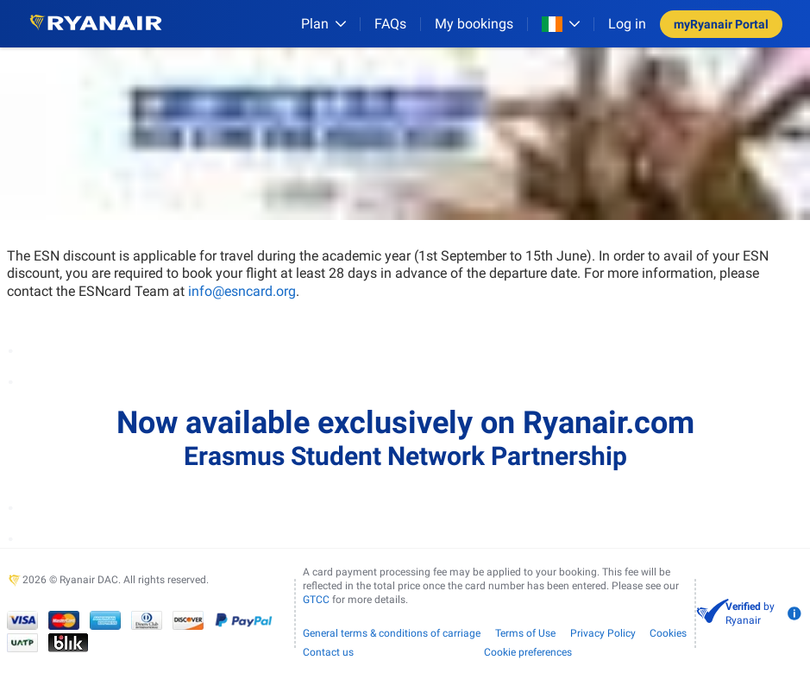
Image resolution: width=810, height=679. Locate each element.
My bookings (474, 24)
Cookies (668, 633)
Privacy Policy (603, 633)
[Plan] (323, 23)
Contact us (328, 652)
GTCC (316, 600)
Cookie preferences (528, 652)
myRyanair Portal (721, 24)
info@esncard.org (242, 291)
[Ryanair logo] (95, 23)
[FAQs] (390, 23)
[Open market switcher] (561, 24)
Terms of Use (525, 633)
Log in (627, 24)
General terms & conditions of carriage (391, 633)
